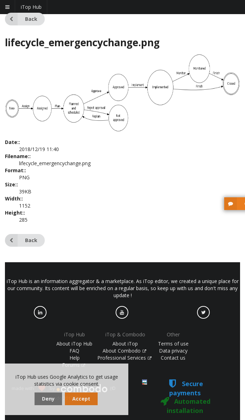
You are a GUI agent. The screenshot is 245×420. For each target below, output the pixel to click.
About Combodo (124, 350)
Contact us (173, 357)
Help (74, 357)
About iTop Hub (74, 343)
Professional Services (124, 357)
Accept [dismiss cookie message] (81, 398)
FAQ (74, 350)
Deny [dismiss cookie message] (48, 398)
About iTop (125, 343)
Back (21, 19)
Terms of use (173, 343)
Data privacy (173, 350)
